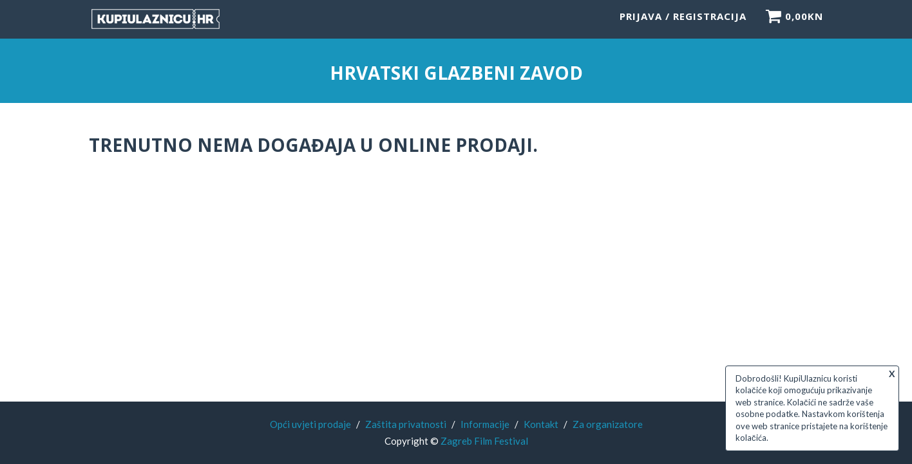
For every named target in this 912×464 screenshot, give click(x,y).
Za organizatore (608, 424)
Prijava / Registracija (683, 22)
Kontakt (541, 424)
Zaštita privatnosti (405, 424)
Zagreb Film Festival (484, 441)
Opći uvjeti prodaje (310, 424)
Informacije (485, 424)
